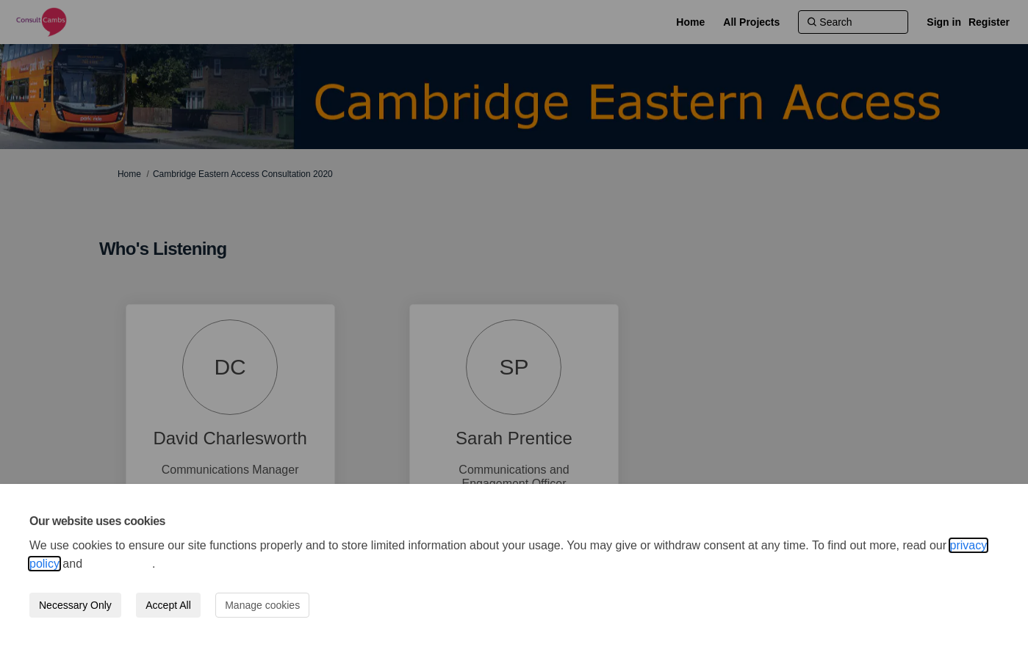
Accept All (167, 605)
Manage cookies (262, 605)
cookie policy (119, 563)
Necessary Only (75, 605)
